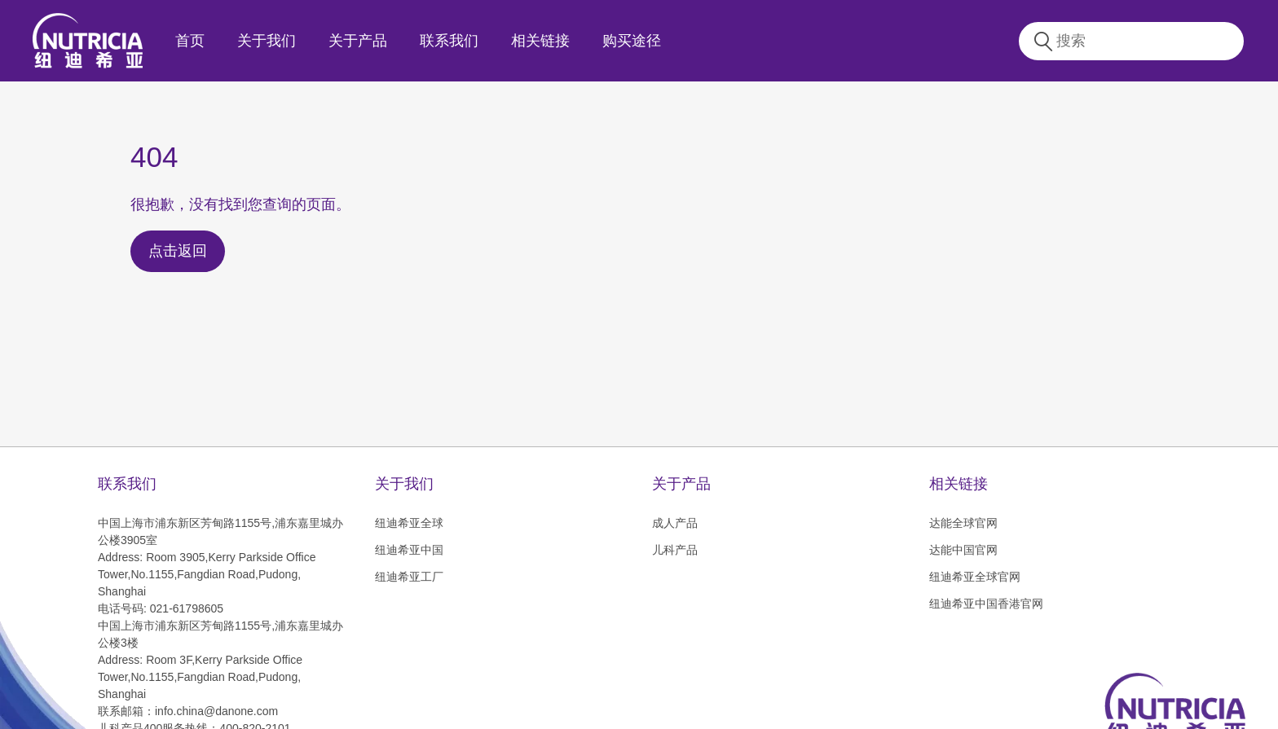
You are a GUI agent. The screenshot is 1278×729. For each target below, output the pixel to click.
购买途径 (631, 41)
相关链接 (540, 41)
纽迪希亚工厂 (409, 576)
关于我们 (266, 41)
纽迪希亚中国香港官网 (986, 603)
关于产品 (357, 41)
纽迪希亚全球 (409, 522)
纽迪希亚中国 (409, 549)
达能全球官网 (963, 522)
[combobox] (1146, 41)
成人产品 (675, 522)
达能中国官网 (963, 549)
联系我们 (449, 41)
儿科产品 (675, 549)
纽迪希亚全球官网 (974, 576)
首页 (190, 41)
